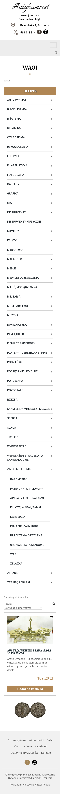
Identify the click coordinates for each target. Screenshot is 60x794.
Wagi (13, 554)
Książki (12, 240)
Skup (17, 746)
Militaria (13, 296)
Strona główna (17, 740)
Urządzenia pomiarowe (27, 544)
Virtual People (42, 784)
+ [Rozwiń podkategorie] (51, 100)
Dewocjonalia (17, 146)
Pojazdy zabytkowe (25, 526)
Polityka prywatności (24, 752)
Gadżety (13, 184)
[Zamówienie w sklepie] (23, 608)
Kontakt (46, 752)
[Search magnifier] (54, 604)
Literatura (15, 249)
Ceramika (14, 128)
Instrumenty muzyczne (24, 221)
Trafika (12, 436)
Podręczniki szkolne (22, 371)
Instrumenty (16, 212)
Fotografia (15, 174)
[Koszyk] (55, 52)
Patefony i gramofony (26, 488)
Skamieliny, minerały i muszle (28, 408)
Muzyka (12, 315)
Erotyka (13, 156)
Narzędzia (17, 516)
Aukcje (27, 746)
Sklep (50, 740)
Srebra (12, 418)
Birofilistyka (17, 109)
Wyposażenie (16, 446)
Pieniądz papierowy (21, 343)
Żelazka (16, 563)
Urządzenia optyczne (26, 535)
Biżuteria (14, 118)
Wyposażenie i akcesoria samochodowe (25, 457)
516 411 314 (28, 32)
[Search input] (28, 604)
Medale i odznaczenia (23, 277)
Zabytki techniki (19, 469)
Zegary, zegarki (18, 582)
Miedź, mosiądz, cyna (22, 287)
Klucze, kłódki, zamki (25, 507)
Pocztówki (15, 362)
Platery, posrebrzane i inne (27, 352)
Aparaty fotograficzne (27, 498)
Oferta (30, 91)
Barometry (18, 479)
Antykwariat (17, 99)
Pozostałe (15, 390)
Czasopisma (16, 137)
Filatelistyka (17, 165)
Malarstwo (15, 259)
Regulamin (41, 746)
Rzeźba (12, 399)
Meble (11, 268)
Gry (9, 203)
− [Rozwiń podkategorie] (51, 469)
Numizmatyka (17, 324)
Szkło (11, 427)
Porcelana (15, 380)
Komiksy (13, 231)
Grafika (12, 193)
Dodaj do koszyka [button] (30, 689)
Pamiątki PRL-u (17, 334)
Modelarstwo (17, 306)
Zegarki (12, 573)
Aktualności (36, 740)
